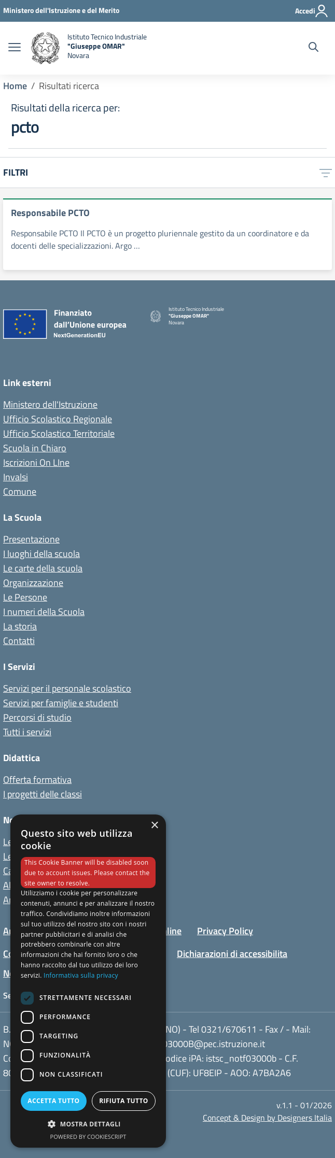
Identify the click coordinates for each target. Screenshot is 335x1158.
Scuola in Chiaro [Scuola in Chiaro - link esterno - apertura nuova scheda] (34, 448)
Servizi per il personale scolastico (67, 688)
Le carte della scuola (42, 568)
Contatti (19, 641)
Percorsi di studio (37, 717)
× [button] (154, 826)
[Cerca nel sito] (313, 48)
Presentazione (31, 539)
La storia (20, 626)
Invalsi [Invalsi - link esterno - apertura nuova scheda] (15, 477)
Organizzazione (33, 583)
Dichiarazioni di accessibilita (232, 954)
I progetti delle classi (42, 794)
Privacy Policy (225, 931)
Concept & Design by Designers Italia (267, 1117)
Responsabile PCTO (50, 212)
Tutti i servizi (27, 732)
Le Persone (25, 597)
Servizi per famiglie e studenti (60, 703)
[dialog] (88, 981)
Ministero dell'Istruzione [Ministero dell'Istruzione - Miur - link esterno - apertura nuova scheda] (50, 404)
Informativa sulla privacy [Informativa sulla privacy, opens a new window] (81, 975)
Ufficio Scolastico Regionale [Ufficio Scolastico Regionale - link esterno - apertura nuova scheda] (57, 419)
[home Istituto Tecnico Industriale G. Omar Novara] (125, 48)
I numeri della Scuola (44, 612)
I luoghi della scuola (41, 554)
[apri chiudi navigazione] (14, 48)
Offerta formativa (37, 780)
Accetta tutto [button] (53, 1100)
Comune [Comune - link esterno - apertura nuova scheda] (19, 491)
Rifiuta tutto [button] (123, 1100)
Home (15, 86)
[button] (88, 1124)
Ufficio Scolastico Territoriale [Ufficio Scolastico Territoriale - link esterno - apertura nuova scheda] (59, 433)
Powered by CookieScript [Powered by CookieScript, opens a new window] (88, 1136)
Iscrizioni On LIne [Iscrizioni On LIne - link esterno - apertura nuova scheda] (36, 462)
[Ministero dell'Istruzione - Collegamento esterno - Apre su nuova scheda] (61, 10)
